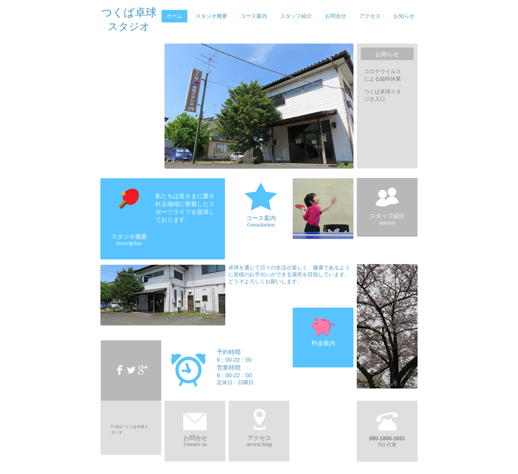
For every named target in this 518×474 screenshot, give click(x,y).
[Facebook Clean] (120, 370)
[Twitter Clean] (131, 370)
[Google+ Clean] (143, 370)
